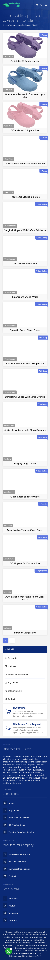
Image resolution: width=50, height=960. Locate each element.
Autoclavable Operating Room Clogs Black (25, 598)
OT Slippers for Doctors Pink (25, 563)
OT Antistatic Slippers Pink (25, 130)
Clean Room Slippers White (25, 496)
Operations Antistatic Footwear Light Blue (25, 95)
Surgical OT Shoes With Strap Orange (25, 396)
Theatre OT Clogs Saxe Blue (25, 196)
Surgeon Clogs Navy (25, 632)
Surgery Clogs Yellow (25, 463)
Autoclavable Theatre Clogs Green (25, 530)
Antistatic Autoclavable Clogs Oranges (25, 430)
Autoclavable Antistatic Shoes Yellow (25, 163)
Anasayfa (7, 25)
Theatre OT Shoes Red (25, 263)
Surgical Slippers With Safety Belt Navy (25, 230)
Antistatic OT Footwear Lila (25, 60)
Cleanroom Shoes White (25, 296)
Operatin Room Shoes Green (25, 330)
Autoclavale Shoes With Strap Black (25, 363)
